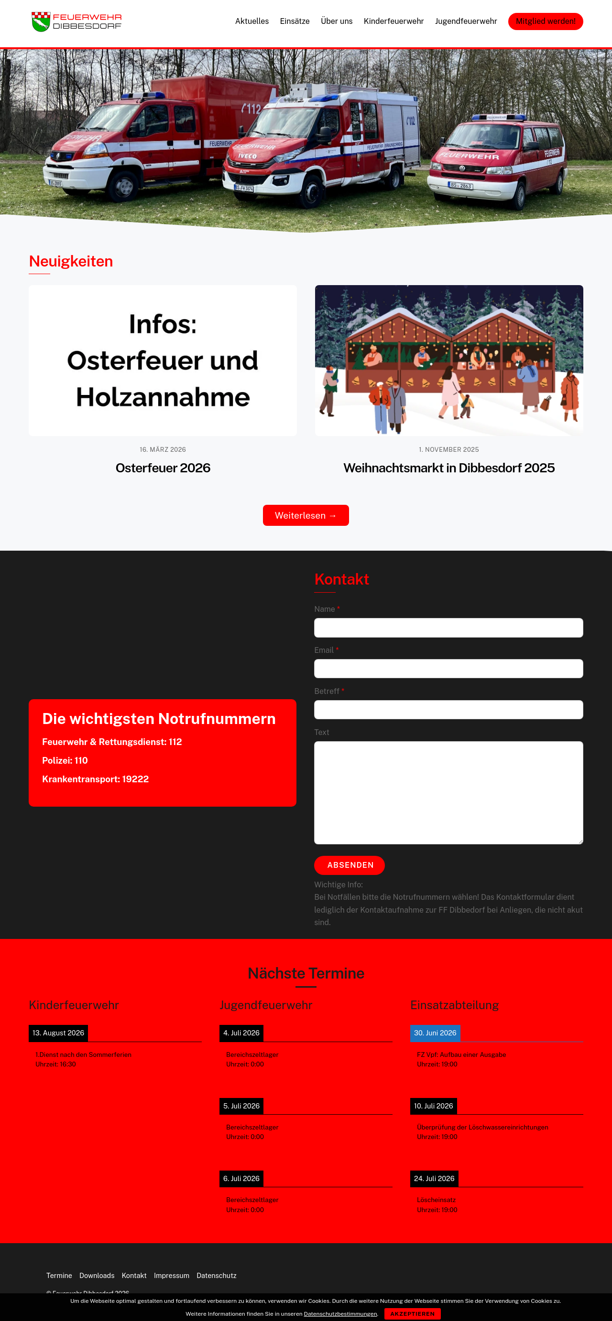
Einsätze (294, 21)
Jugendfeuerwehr (466, 21)
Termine (59, 1270)
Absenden (351, 862)
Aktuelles (252, 21)
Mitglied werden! (546, 21)
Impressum (171, 1270)
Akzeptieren (412, 1313)
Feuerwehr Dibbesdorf (83, 1288)
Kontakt (134, 1270)
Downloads (96, 1270)
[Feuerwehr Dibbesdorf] (76, 29)
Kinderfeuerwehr (394, 21)
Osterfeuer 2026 (163, 467)
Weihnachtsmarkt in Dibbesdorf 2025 (449, 467)
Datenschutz (217, 1270)
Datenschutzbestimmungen (340, 1313)
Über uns (337, 21)
